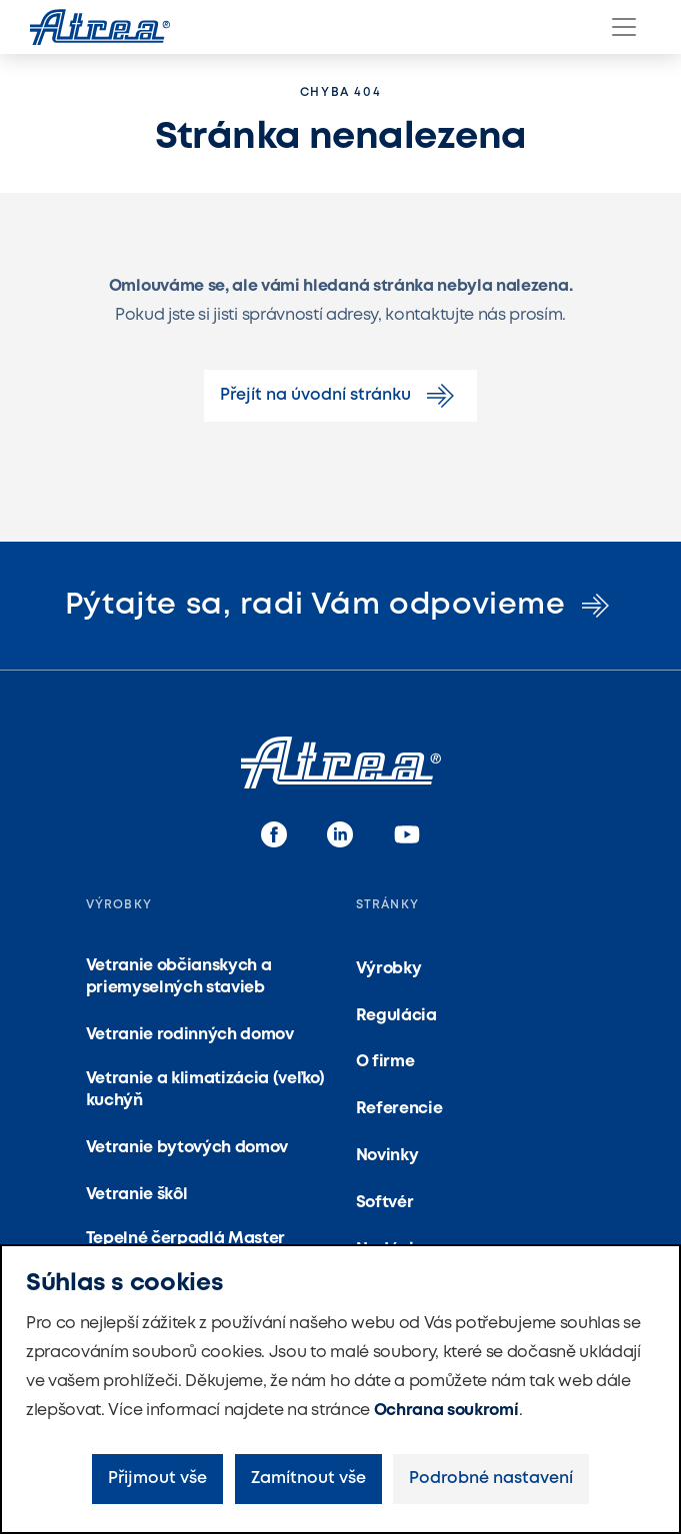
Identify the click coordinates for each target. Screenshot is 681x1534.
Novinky (387, 1155)
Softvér (385, 1202)
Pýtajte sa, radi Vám (340, 605)
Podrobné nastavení (491, 1478)
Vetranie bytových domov (187, 1147)
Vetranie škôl (137, 1194)
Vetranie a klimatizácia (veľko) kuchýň (205, 1089)
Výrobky (389, 968)
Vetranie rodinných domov (190, 1034)
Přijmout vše (157, 1478)
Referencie (399, 1108)
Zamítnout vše (308, 1478)
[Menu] (624, 27)
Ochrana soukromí (446, 1410)
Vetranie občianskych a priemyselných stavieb (179, 976)
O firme (385, 1061)
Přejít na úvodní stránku (340, 396)
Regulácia (396, 1015)
